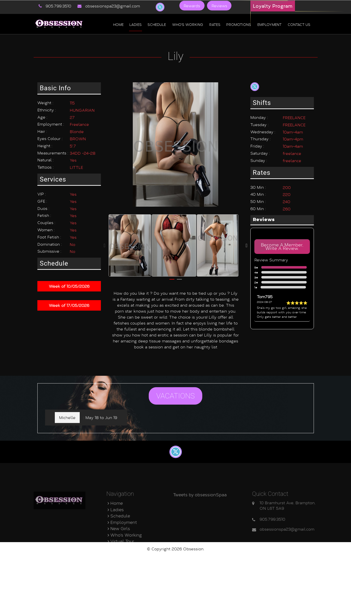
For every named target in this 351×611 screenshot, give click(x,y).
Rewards (191, 5)
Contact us (299, 24)
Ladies (135, 24)
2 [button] (179, 277)
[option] (130, 241)
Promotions (238, 24)
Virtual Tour (121, 574)
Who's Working (187, 24)
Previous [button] (104, 241)
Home (118, 24)
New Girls (119, 561)
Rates (214, 24)
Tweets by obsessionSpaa (200, 528)
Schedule (156, 24)
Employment (269, 24)
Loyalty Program (272, 5)
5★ (281, 267)
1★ (281, 287)
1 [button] (171, 277)
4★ (281, 272)
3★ (281, 277)
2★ (281, 282)
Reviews (217, 5)
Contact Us (121, 581)
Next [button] (246, 241)
